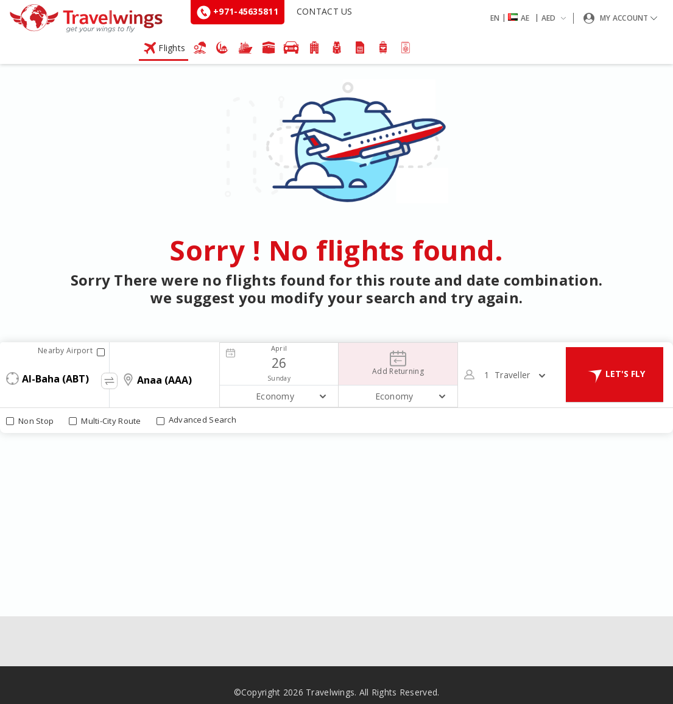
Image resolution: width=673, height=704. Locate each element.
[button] (530, 18)
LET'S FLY (614, 374)
